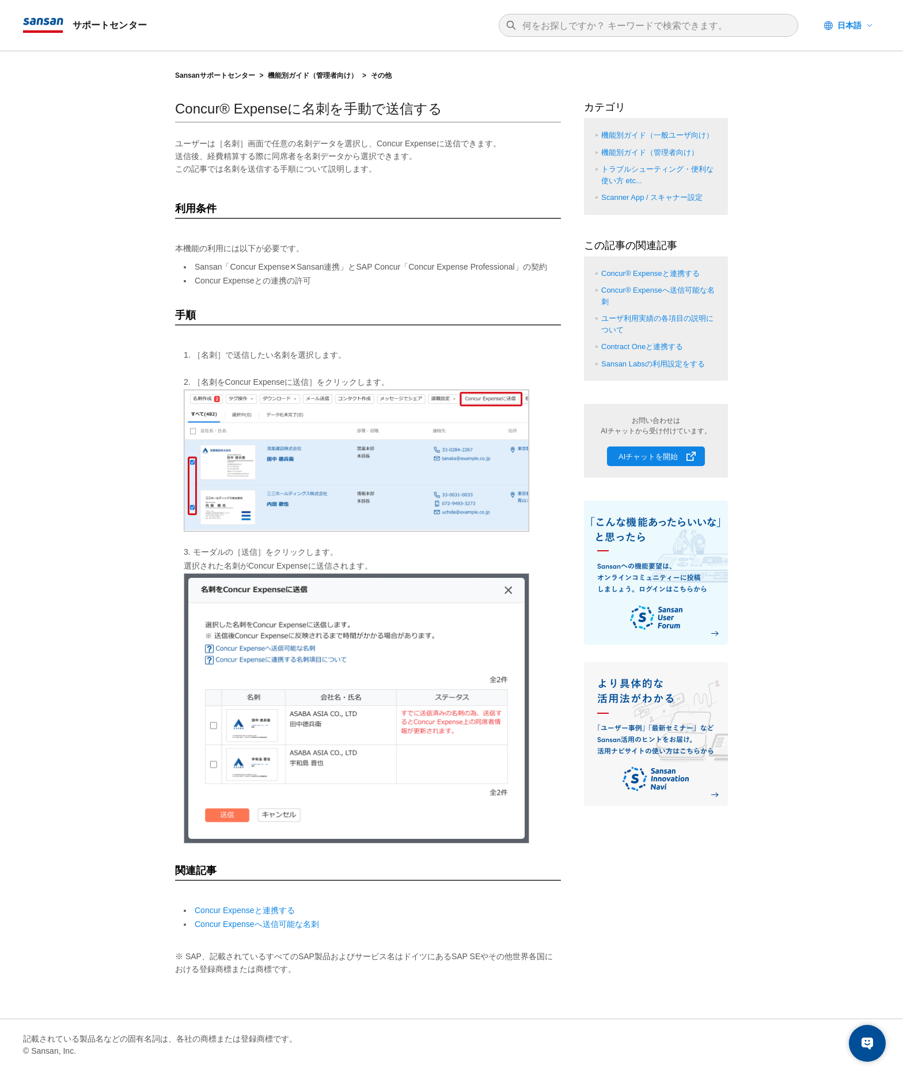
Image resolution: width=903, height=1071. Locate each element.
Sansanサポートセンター (215, 75)
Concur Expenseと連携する (245, 910)
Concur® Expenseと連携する (650, 273)
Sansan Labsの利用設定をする (653, 363)
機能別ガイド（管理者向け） (313, 75)
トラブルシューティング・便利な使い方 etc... (657, 175)
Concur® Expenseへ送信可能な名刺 (658, 296)
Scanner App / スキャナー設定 (652, 197)
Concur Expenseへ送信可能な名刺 (257, 924)
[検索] (654, 26)
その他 (381, 75)
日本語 (849, 25)
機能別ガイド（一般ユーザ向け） (657, 135)
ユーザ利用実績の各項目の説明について (657, 324)
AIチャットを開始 (648, 456)
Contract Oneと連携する (642, 346)
